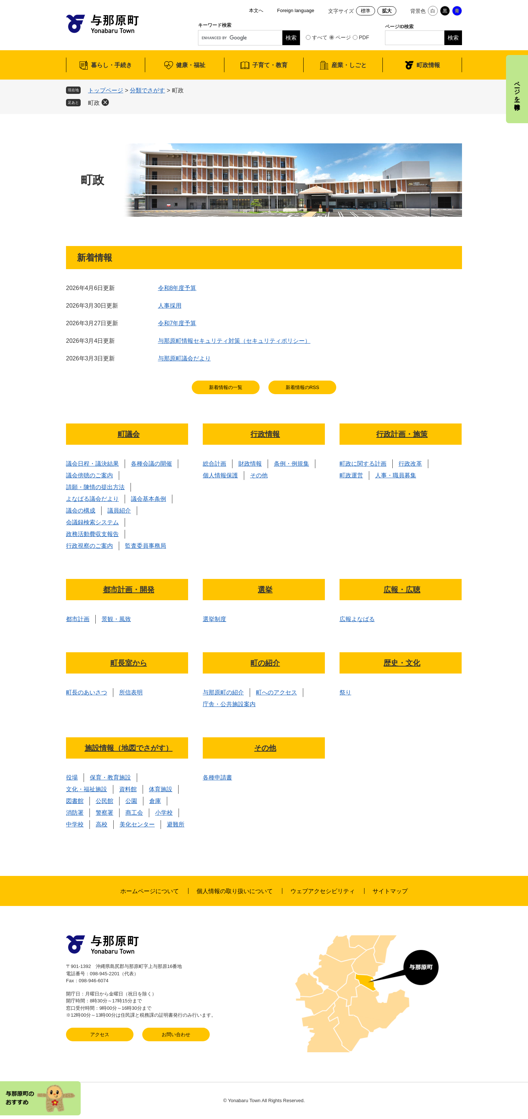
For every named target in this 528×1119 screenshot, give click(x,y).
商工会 (134, 813)
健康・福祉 (190, 65)
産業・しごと (349, 65)
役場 (72, 777)
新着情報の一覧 (225, 387)
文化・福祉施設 (86, 789)
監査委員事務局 (145, 546)
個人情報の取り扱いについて (235, 891)
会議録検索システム (92, 522)
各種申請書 (217, 777)
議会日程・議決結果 (92, 464)
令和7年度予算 (177, 323)
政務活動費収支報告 (92, 534)
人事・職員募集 (395, 475)
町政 (94, 103)
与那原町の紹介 (223, 692)
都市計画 (77, 619)
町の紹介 (265, 663)
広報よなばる (357, 619)
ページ (343, 37)
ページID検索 (399, 26)
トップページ (105, 90)
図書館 (75, 801)
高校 (101, 824)
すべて (319, 37)
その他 (259, 475)
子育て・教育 (269, 65)
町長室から (128, 663)
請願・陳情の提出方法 (95, 487)
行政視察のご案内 (89, 546)
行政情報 (265, 434)
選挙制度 (214, 619)
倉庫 (155, 801)
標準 (365, 11)
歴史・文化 (402, 663)
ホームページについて (149, 891)
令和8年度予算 (177, 288)
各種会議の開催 (151, 464)
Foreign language (295, 10)
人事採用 (170, 305)
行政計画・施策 (402, 434)
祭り (345, 692)
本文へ (256, 10)
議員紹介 (119, 510)
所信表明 (131, 692)
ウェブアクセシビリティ (322, 891)
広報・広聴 (402, 590)
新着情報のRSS (302, 387)
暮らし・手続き (111, 65)
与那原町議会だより (184, 358)
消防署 (75, 813)
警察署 (104, 813)
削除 (105, 102)
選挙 (265, 590)
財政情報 (250, 464)
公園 (131, 801)
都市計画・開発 (128, 590)
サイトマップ (390, 891)
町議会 (129, 434)
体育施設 (160, 789)
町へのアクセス (276, 692)
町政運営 (351, 475)
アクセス (99, 1034)
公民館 (104, 801)
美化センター (137, 824)
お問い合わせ (176, 1034)
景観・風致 (116, 619)
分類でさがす (147, 90)
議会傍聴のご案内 (89, 475)
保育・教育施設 (110, 777)
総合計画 (214, 464)
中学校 (75, 824)
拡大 (387, 11)
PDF (364, 37)
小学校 (164, 813)
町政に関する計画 (363, 464)
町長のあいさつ (86, 692)
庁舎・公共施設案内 (229, 704)
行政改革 (410, 464)
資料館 (128, 789)
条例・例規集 (291, 464)
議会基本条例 (148, 499)
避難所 (175, 824)
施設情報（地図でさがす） (129, 748)
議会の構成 (80, 510)
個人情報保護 (220, 475)
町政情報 (428, 65)
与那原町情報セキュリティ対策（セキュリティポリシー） (234, 341)
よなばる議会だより (92, 499)
